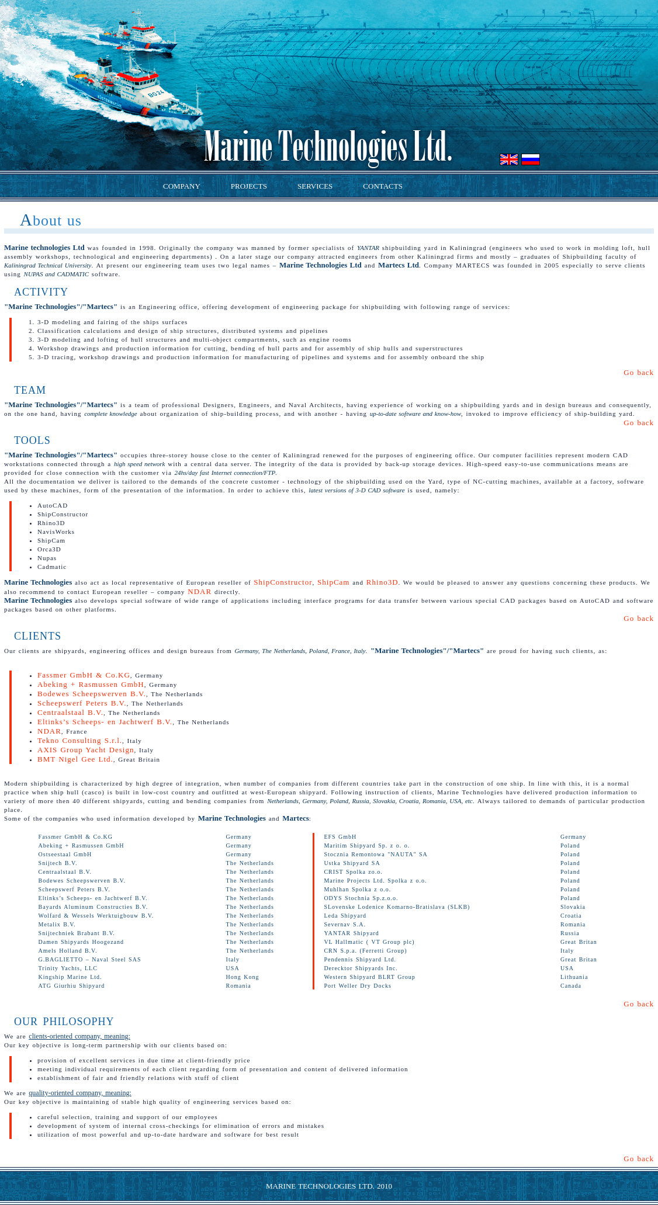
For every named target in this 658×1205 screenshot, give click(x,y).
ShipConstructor (283, 582)
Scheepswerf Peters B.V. (82, 703)
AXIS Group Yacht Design (85, 749)
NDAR (200, 591)
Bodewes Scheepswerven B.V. (91, 693)
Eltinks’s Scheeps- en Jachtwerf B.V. (104, 721)
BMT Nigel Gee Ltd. (75, 759)
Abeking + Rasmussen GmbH (90, 684)
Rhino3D (382, 582)
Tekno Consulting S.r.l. (79, 740)
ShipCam (333, 582)
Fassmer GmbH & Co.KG (83, 675)
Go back (639, 372)
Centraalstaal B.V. (70, 712)
